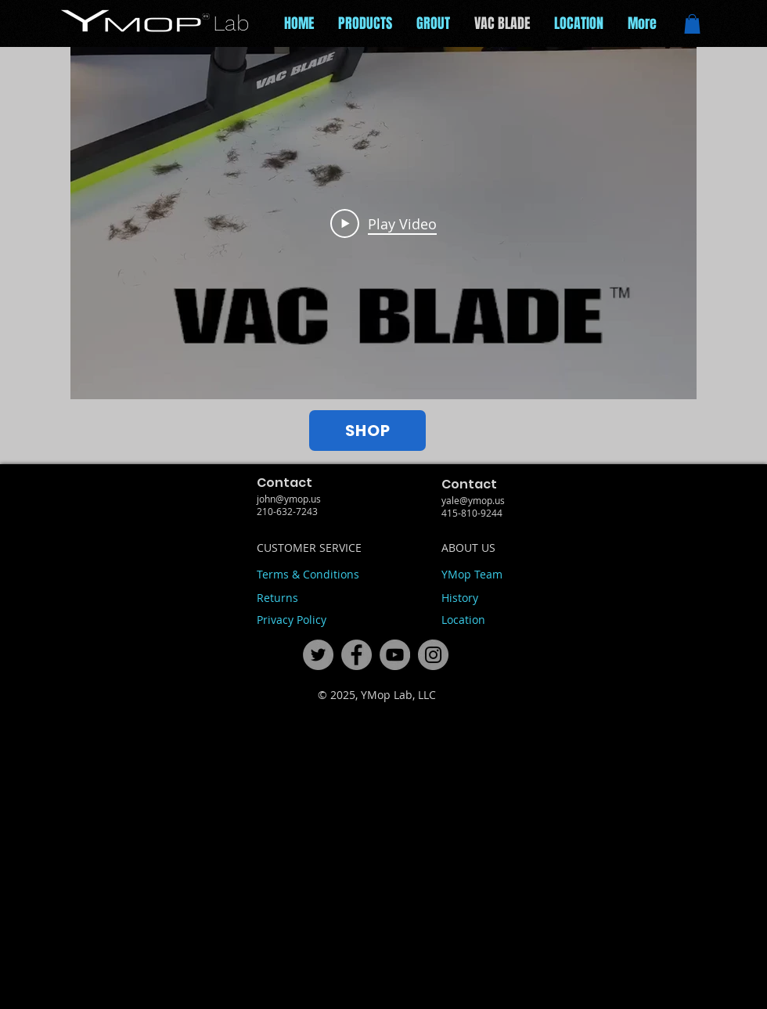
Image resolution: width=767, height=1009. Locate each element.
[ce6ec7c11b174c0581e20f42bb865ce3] (356, 655)
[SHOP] (367, 430)
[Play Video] (383, 223)
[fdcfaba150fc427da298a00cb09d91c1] (433, 655)
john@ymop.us (289, 498)
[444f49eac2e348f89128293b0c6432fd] (318, 655)
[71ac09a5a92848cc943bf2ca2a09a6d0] (395, 655)
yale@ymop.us (473, 500)
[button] (692, 24)
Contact (284, 483)
